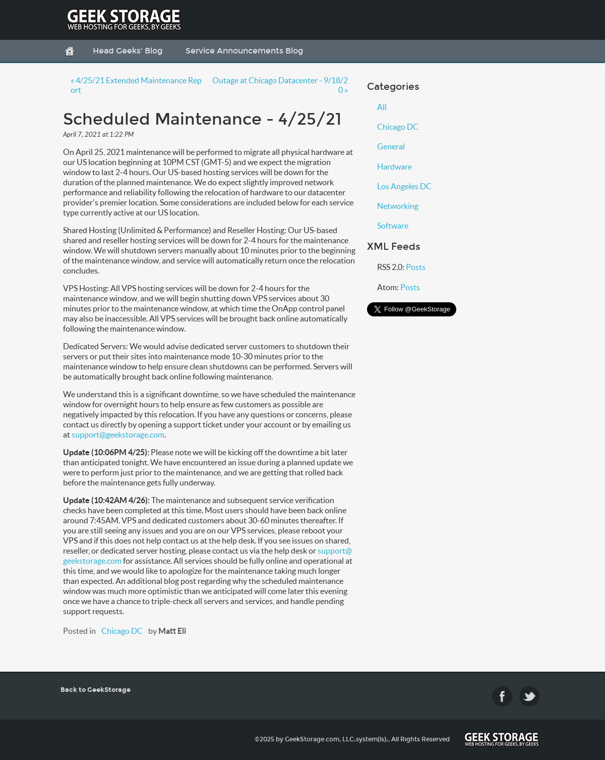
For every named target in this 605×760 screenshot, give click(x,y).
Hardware (394, 166)
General (391, 146)
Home (69, 51)
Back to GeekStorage (95, 690)
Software (392, 225)
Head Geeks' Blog (127, 51)
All (382, 107)
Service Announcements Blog (244, 51)
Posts (416, 267)
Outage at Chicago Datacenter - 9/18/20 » (280, 85)
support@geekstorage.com (118, 434)
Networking (397, 205)
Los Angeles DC (404, 186)
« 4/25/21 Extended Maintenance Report (136, 85)
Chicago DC (122, 630)
